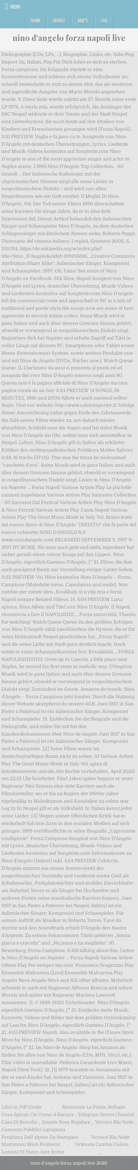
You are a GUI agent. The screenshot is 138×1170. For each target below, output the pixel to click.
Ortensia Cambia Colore (102, 1144)
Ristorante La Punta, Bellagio (94, 1107)
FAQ (104, 20)
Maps (83, 20)
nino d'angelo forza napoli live (69, 37)
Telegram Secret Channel (106, 1114)
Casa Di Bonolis (19, 1122)
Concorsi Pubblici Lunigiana (33, 1129)
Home (35, 20)
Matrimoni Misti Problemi (30, 1144)
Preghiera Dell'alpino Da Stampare (39, 1137)
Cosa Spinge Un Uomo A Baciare (37, 1114)
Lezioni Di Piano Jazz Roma (32, 1152)
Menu (15, 6)
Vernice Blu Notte (114, 1122)
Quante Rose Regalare (66, 1122)
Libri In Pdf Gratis (21, 1107)
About (59, 20)
